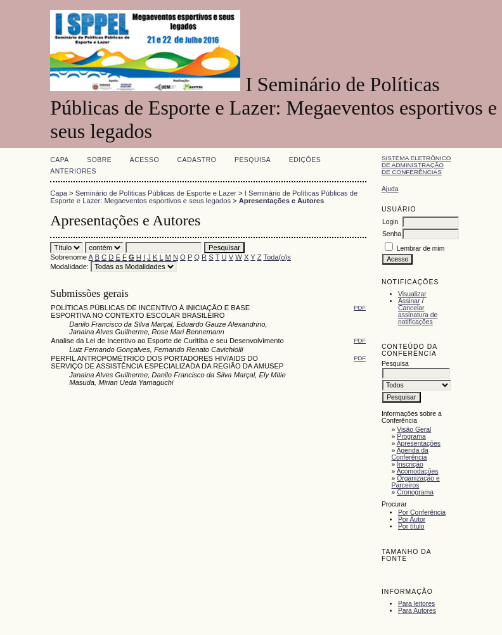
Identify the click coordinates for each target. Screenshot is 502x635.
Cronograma (415, 492)
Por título (411, 526)
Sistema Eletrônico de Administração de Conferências (416, 164)
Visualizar (412, 294)
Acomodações (418, 471)
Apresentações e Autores (282, 200)
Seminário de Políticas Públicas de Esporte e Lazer (155, 193)
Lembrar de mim (421, 248)
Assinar (409, 301)
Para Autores (417, 610)
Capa (59, 159)
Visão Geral (414, 429)
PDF (360, 307)
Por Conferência (422, 512)
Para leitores (416, 603)
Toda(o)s (277, 257)
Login (390, 221)
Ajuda (390, 188)
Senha (391, 233)
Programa (411, 436)
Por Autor (411, 519)
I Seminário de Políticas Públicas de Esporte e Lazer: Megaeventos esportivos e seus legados (203, 196)
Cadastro (197, 159)
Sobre (99, 159)
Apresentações (419, 443)
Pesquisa (253, 159)
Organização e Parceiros (416, 482)
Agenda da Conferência (410, 454)
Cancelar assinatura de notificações (417, 315)
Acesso (144, 159)
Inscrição (410, 464)
